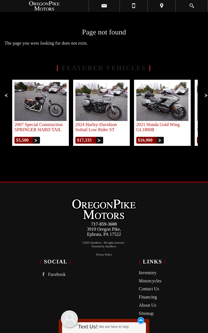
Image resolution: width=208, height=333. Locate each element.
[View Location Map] (161, 6)
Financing (148, 297)
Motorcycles (150, 280)
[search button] (191, 4)
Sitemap (146, 313)
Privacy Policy (104, 254)
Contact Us (149, 288)
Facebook (53, 274)
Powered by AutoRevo (104, 246)
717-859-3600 (104, 224)
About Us (147, 305)
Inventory (147, 272)
